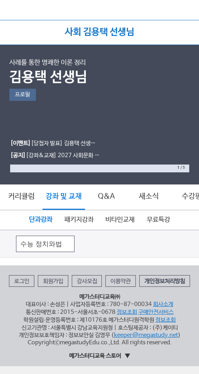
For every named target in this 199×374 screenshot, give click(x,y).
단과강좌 (40, 220)
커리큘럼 (21, 196)
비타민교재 (120, 220)
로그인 (21, 281)
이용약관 (120, 281)
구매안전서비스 (156, 312)
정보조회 (127, 312)
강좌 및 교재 (64, 196)
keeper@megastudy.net (146, 335)
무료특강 (158, 220)
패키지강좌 (79, 220)
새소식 (149, 196)
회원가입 (53, 281)
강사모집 (87, 281)
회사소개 (163, 304)
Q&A (106, 196)
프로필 (22, 94)
